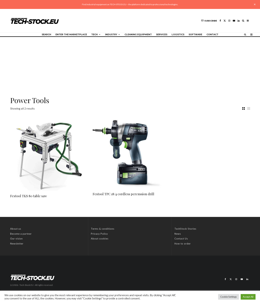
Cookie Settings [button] (228, 296)
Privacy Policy (99, 233)
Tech (94, 34)
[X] (224, 21)
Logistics (178, 34)
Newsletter (16, 243)
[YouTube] (234, 21)
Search (46, 34)
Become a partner (21, 233)
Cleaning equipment (138, 34)
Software (195, 34)
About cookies (99, 238)
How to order (182, 243)
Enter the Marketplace (71, 34)
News (177, 233)
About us (15, 228)
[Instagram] (229, 21)
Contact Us (181, 238)
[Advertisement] (130, 64)
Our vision (16, 238)
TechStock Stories (185, 228)
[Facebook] (220, 21)
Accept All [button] (248, 296)
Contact (212, 34)
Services (161, 34)
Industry (111, 34)
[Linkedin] (238, 21)
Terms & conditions (102, 228)
